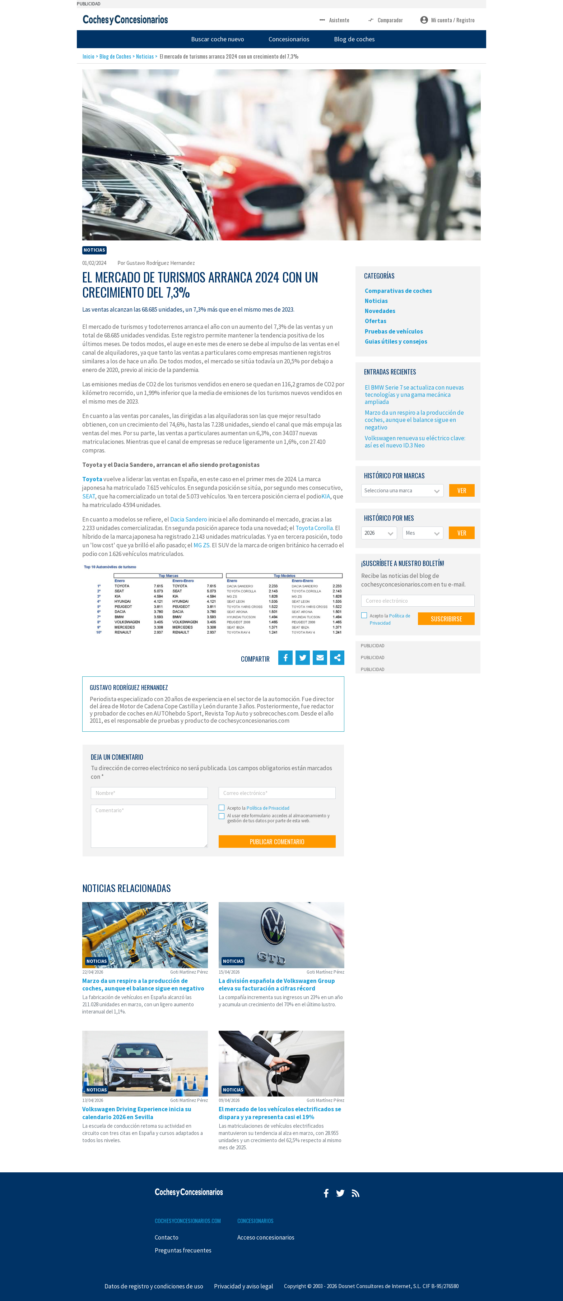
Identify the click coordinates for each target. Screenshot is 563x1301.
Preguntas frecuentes (183, 1250)
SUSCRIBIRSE (446, 618)
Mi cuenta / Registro (447, 20)
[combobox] (402, 490)
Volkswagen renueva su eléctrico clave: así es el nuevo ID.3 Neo (415, 441)
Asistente (333, 20)
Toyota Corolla (314, 528)
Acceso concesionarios (265, 1237)
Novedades (380, 311)
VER (461, 490)
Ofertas (375, 321)
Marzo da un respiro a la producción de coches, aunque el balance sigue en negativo (414, 420)
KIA (325, 496)
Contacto (166, 1237)
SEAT (88, 496)
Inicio (88, 56)
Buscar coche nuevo (217, 39)
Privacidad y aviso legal (243, 1286)
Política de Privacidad (268, 808)
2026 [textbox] (369, 532)
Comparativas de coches (398, 291)
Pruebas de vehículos (394, 331)
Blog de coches (354, 39)
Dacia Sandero (188, 519)
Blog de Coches (115, 56)
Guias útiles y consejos (396, 341)
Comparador (385, 20)
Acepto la (258, 808)
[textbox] (402, 490)
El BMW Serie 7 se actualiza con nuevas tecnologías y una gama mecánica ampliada (414, 394)
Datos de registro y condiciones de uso (153, 1286)
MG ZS (202, 545)
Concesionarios (289, 39)
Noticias (145, 56)
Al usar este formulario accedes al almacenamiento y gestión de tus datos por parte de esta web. (278, 818)
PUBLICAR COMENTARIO (277, 841)
